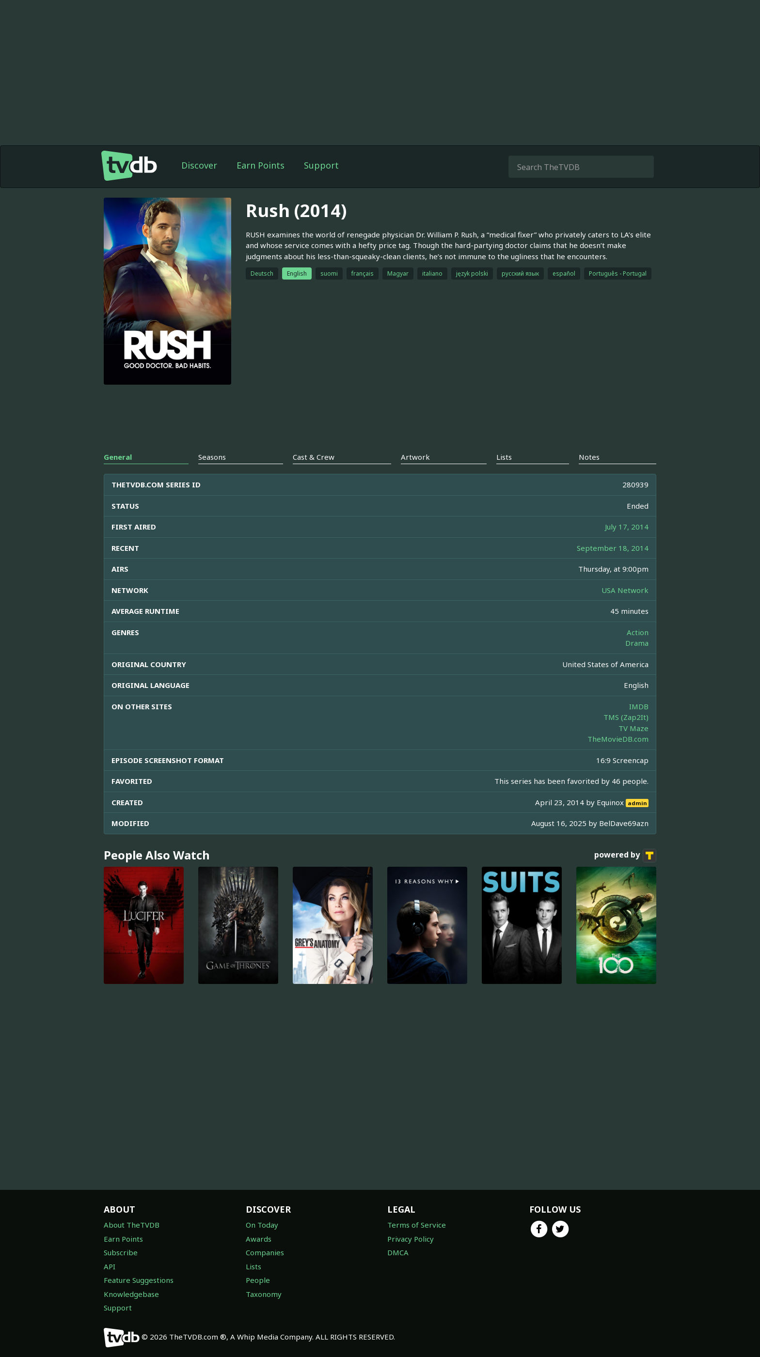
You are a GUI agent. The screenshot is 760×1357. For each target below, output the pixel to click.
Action (638, 651)
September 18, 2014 (613, 567)
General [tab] (118, 476)
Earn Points (261, 184)
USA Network (625, 609)
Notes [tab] (589, 476)
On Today (262, 1225)
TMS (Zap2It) (626, 736)
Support (321, 184)
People (258, 1280)
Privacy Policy (410, 1239)
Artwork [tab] (415, 476)
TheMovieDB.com (618, 758)
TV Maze (633, 747)
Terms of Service (416, 1225)
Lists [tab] (504, 476)
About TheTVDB (131, 1225)
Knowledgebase (131, 1294)
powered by (625, 875)
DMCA (398, 1252)
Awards (258, 1239)
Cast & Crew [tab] (313, 476)
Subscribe (121, 1252)
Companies (265, 1252)
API (109, 1266)
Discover (199, 184)
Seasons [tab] (212, 476)
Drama (637, 662)
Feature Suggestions (139, 1280)
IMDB (639, 726)
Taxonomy (264, 1294)
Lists (253, 1266)
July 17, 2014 (627, 546)
